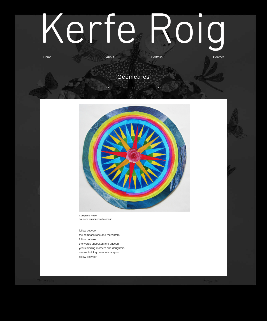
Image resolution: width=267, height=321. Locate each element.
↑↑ (133, 87)
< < (108, 87)
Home (47, 57)
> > (159, 87)
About (110, 57)
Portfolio (156, 57)
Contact (218, 57)
